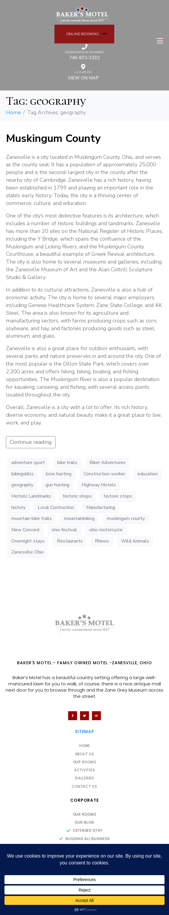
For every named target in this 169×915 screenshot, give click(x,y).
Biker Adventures (108, 462)
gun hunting (57, 485)
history (18, 507)
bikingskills (22, 474)
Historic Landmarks (31, 496)
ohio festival (64, 530)
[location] (83, 67)
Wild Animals (135, 541)
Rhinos (102, 541)
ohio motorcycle (106, 530)
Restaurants (70, 541)
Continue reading (31, 442)
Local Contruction (56, 507)
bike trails (67, 462)
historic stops (118, 496)
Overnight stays (28, 541)
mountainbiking (79, 518)
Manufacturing (100, 507)
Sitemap (84, 731)
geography (22, 485)
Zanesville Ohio (27, 552)
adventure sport (28, 462)
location (83, 72)
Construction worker (104, 474)
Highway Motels (99, 485)
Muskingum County (53, 138)
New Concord (25, 530)
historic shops (77, 496)
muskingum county (126, 518)
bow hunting (58, 474)
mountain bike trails (31, 518)
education (147, 474)
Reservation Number (84, 52)
